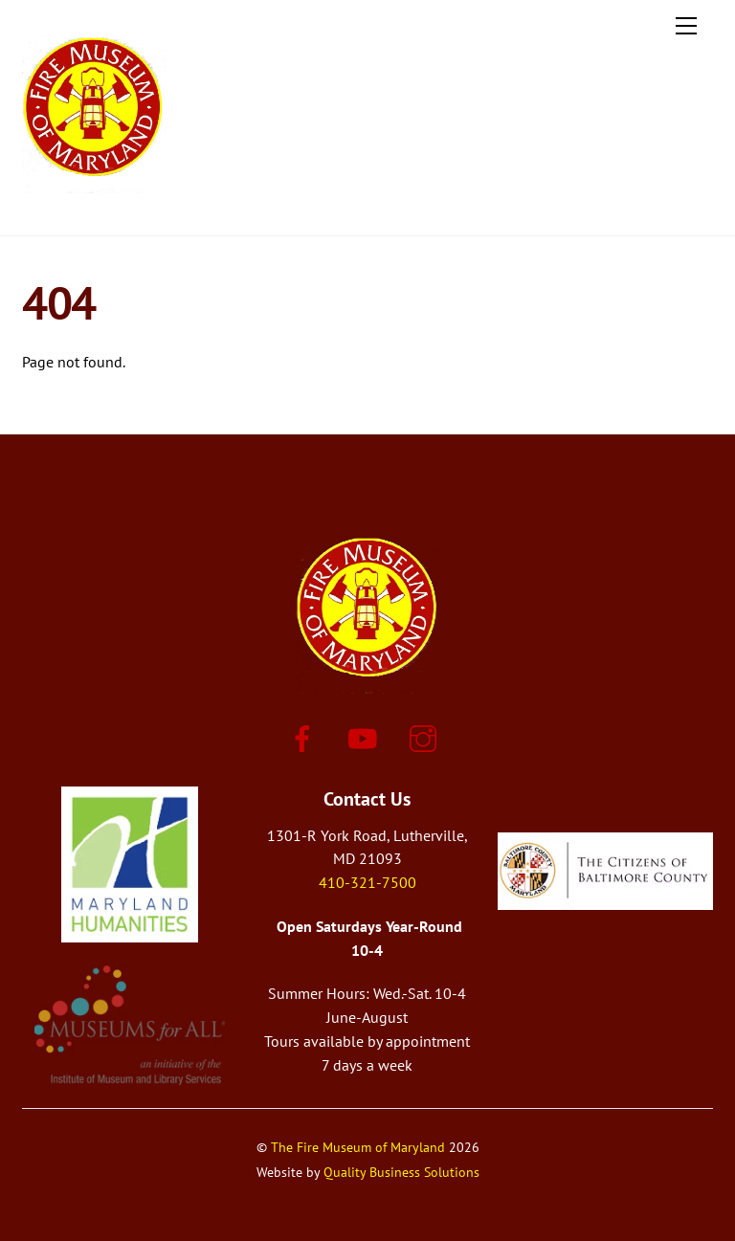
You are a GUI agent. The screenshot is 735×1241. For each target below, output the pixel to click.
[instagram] (426, 736)
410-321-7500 (367, 882)
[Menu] (686, 26)
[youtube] (366, 736)
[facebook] (305, 736)
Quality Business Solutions (401, 1172)
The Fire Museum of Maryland (358, 1147)
